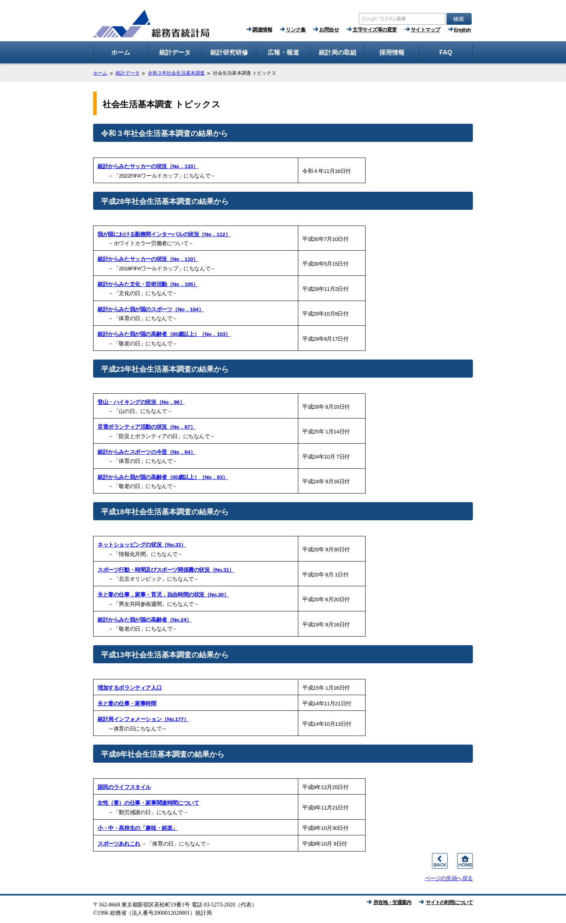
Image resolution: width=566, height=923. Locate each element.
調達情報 (262, 30)
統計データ (128, 73)
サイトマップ (425, 30)
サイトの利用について (449, 902)
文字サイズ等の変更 (375, 30)
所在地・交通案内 (392, 902)
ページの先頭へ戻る (449, 878)
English (462, 30)
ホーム (100, 73)
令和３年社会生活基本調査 (176, 73)
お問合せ (329, 30)
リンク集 (295, 30)
